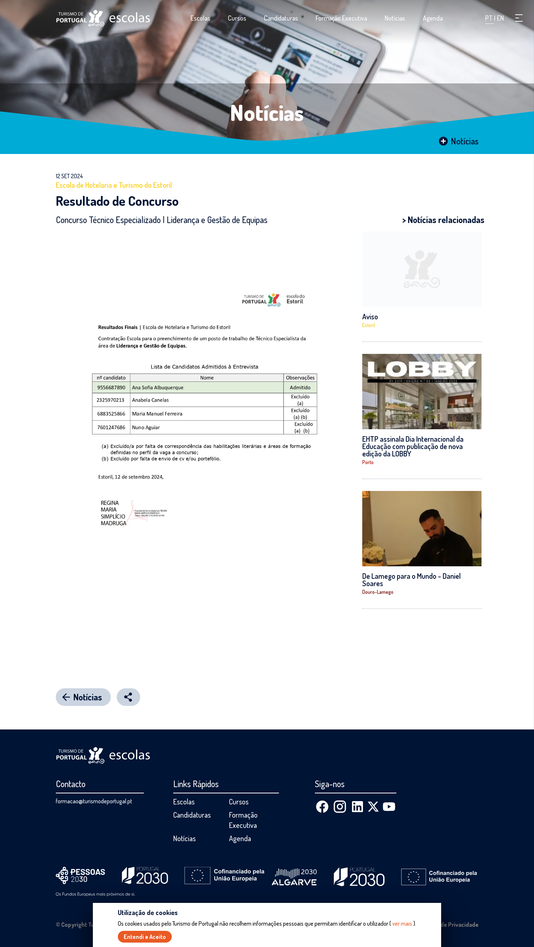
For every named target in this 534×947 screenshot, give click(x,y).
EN (500, 18)
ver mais (402, 923)
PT (489, 18)
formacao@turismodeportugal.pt (94, 801)
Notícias (395, 18)
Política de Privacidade (449, 924)
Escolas (200, 18)
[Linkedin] (357, 806)
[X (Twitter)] (373, 806)
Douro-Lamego (377, 592)
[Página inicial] (103, 18)
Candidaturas (281, 18)
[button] (519, 18)
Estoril (368, 325)
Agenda (433, 18)
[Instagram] (340, 806)
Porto (368, 462)
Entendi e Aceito (145, 936)
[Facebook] (322, 806)
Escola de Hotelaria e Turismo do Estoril (114, 185)
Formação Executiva (341, 18)
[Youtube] (389, 806)
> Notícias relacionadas (443, 219)
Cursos (237, 18)
